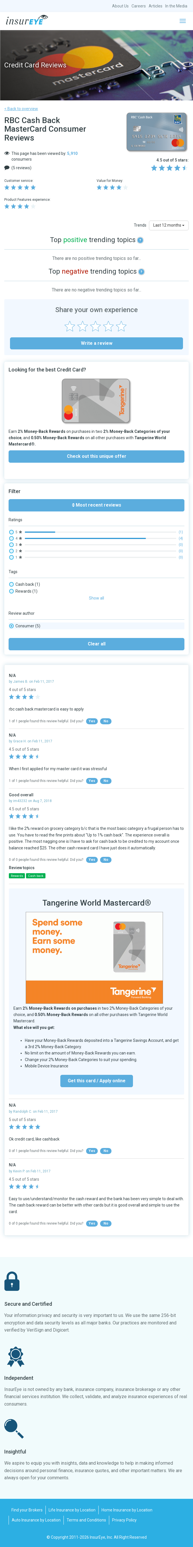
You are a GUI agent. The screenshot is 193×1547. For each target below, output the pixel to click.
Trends (140, 225)
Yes (92, 721)
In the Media (176, 6)
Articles (155, 6)
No (106, 721)
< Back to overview (21, 108)
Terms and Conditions (86, 1520)
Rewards (23, 591)
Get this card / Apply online (97, 1080)
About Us (120, 6)
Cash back (24, 584)
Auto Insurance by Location (36, 1520)
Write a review (96, 343)
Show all (96, 598)
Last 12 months (168, 225)
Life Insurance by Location (72, 1510)
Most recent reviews (96, 505)
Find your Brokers (27, 1510)
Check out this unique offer (96, 456)
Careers (139, 6)
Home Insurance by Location (127, 1510)
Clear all (97, 644)
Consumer (24, 626)
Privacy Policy (124, 1520)
